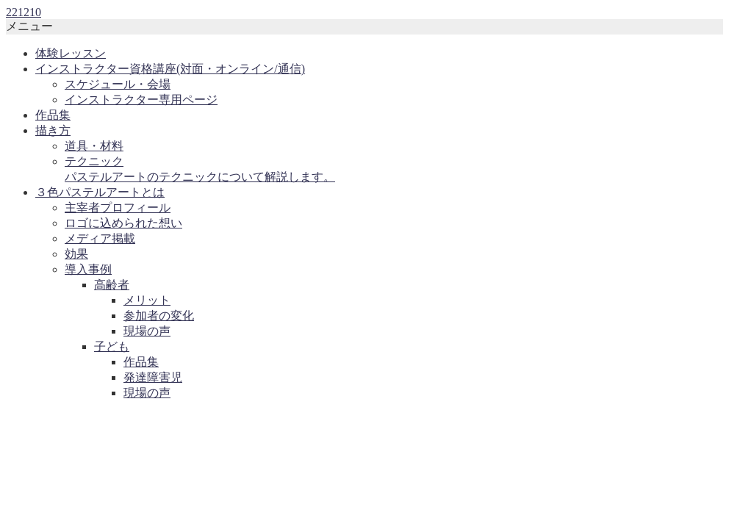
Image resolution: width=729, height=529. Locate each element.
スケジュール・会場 (117, 84)
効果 (76, 254)
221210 (23, 12)
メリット (146, 300)
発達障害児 (152, 377)
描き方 (53, 130)
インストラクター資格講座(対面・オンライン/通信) (170, 68)
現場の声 (146, 331)
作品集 (53, 115)
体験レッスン (70, 53)
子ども (111, 346)
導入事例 (88, 269)
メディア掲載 (100, 238)
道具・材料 (94, 146)
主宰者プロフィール (117, 207)
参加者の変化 (158, 315)
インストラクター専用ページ (141, 99)
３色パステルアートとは (100, 192)
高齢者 (111, 284)
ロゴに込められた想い (123, 223)
